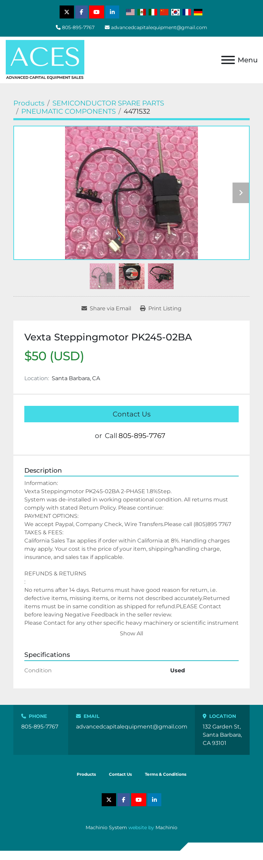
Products (86, 774)
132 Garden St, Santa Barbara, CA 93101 (222, 734)
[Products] (29, 103)
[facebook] (81, 11)
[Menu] (228, 60)
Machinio (166, 827)
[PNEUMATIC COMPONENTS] (68, 111)
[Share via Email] (106, 308)
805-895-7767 (78, 27)
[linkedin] (112, 11)
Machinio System (106, 827)
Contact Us (132, 414)
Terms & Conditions (165, 774)
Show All (131, 633)
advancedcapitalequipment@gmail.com (159, 27)
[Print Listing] (161, 308)
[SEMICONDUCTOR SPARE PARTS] (108, 103)
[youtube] (96, 11)
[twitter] (67, 11)
